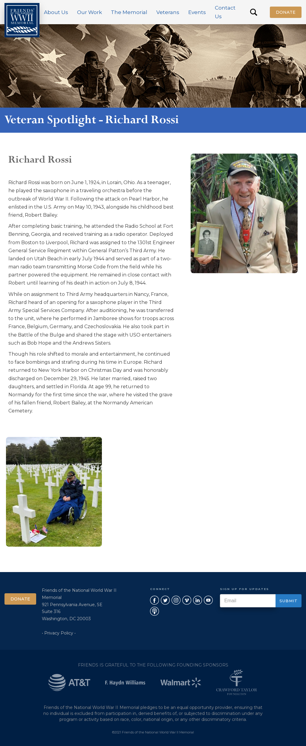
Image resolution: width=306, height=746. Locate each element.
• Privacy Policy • (59, 633)
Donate (286, 12)
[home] (21, 20)
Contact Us (225, 12)
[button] (56, 12)
